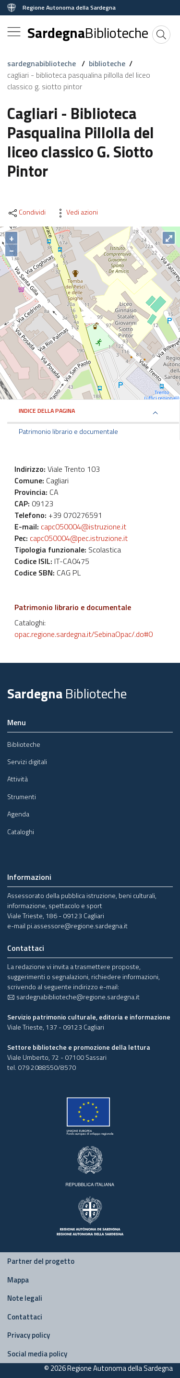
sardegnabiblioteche (42, 63)
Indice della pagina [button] (47, 410)
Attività (17, 779)
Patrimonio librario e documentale (68, 431)
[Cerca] (161, 34)
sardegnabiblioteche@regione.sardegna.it (73, 997)
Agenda (18, 814)
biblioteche (107, 63)
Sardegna (87, 32)
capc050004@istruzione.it (83, 526)
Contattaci (24, 1316)
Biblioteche (23, 744)
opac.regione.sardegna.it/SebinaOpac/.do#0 (83, 634)
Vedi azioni (76, 212)
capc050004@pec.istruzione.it (79, 538)
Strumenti (21, 796)
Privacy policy (28, 1335)
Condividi (26, 212)
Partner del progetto (40, 1261)
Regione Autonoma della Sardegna (69, 7)
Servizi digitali (27, 761)
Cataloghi (20, 832)
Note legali (24, 1298)
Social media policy (37, 1353)
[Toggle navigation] (14, 31)
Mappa (18, 1279)
